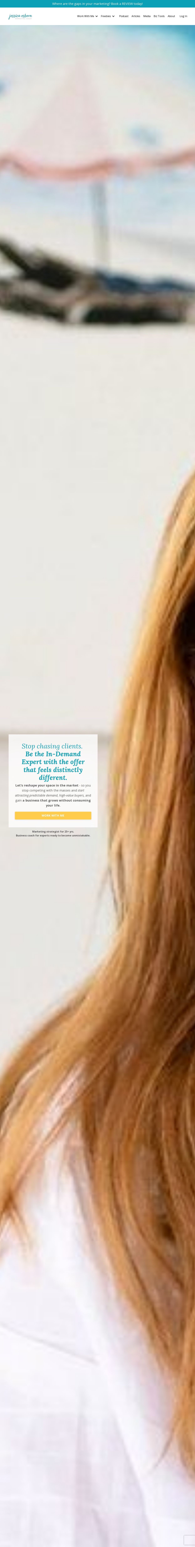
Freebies (107, 16)
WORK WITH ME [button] (53, 815)
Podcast (123, 16)
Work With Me (87, 16)
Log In (183, 16)
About (171, 16)
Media (147, 16)
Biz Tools (159, 16)
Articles (136, 16)
